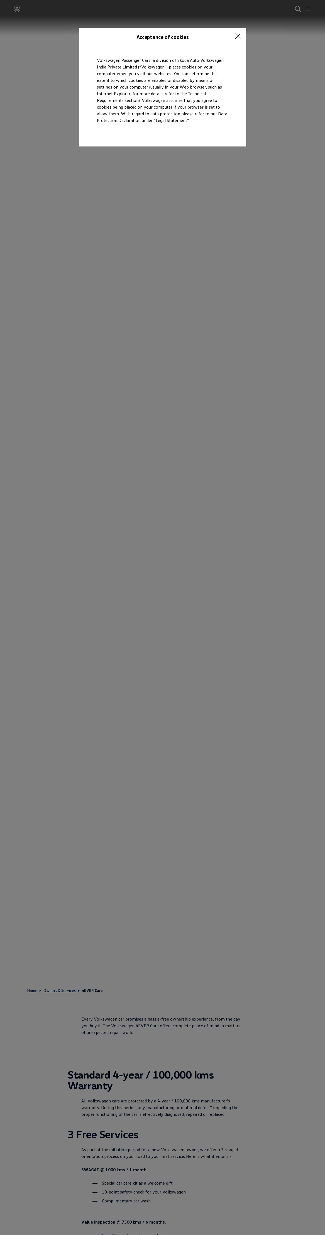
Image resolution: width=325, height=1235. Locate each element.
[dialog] (162, 617)
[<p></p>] (237, 36)
